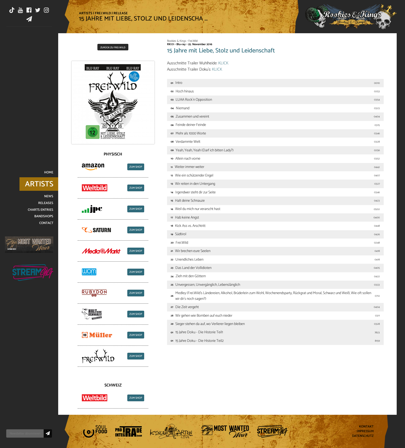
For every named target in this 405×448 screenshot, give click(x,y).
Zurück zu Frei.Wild (112, 47)
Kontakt (366, 427)
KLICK (223, 63)
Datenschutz (363, 436)
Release (121, 13)
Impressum (365, 431)
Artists (85, 13)
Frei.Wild (103, 13)
